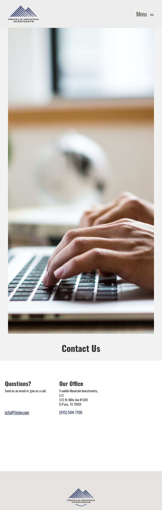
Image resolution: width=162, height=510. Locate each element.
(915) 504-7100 (70, 412)
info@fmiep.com (17, 412)
